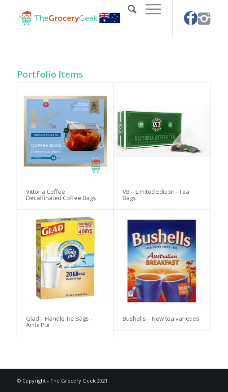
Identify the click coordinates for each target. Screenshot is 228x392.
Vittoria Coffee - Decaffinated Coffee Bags (61, 194)
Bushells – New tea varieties (161, 318)
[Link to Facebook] (190, 18)
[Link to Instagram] (204, 18)
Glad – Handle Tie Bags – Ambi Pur (59, 321)
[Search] (127, 9)
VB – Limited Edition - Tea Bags (156, 194)
